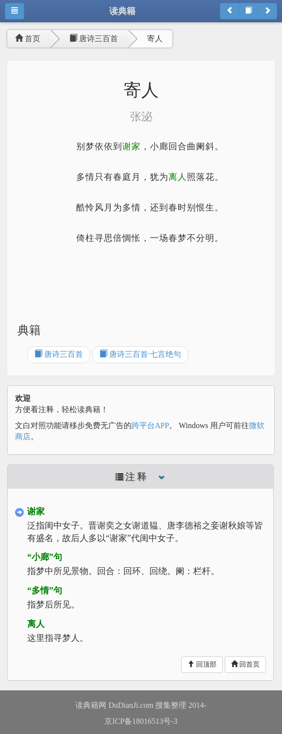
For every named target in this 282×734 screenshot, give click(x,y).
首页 (27, 38)
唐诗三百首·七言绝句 (140, 354)
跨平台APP (150, 425)
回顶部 (201, 664)
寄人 (155, 38)
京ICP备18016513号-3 (140, 721)
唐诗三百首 (93, 38)
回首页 (245, 664)
